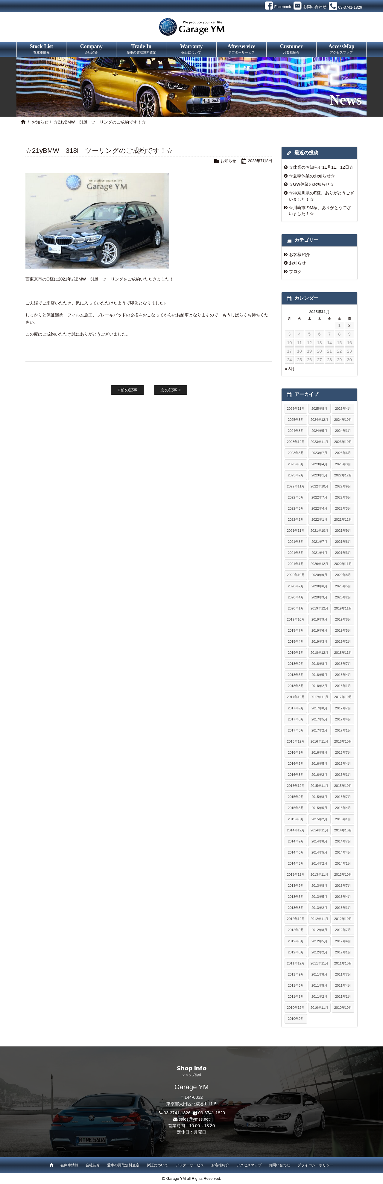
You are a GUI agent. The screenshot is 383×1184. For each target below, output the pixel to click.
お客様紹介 (299, 254)
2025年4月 (343, 408)
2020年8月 (343, 575)
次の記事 (170, 390)
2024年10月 (343, 419)
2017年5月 (319, 719)
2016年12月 (296, 741)
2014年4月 (343, 852)
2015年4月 (343, 808)
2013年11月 (319, 874)
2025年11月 (296, 408)
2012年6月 (296, 941)
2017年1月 (343, 730)
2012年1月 (343, 952)
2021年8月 (296, 541)
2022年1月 (319, 519)
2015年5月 (319, 808)
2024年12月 (319, 419)
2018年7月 (343, 663)
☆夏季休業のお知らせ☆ (312, 175)
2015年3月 (296, 819)
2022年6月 (343, 497)
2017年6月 (296, 719)
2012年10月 (343, 919)
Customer (291, 49)
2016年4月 (343, 763)
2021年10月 (319, 530)
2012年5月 (319, 941)
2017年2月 (319, 730)
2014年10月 (343, 830)
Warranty (191, 49)
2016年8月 (319, 752)
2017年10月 (343, 697)
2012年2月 (319, 952)
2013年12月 (296, 874)
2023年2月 (296, 475)
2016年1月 (343, 774)
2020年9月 (319, 575)
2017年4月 (343, 719)
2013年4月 (343, 896)
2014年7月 (343, 841)
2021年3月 (343, 552)
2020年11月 (343, 564)
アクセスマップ (249, 1165)
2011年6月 (296, 985)
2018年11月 (343, 652)
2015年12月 (296, 785)
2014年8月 (319, 841)
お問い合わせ (279, 1165)
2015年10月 (343, 785)
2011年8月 (319, 974)
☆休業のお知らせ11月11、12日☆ (321, 167)
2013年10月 (343, 874)
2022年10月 (319, 486)
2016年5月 (319, 763)
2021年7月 (319, 541)
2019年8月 (343, 619)
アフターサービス (189, 1165)
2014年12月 (296, 830)
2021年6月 (343, 541)
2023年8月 (296, 453)
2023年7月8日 (260, 161)
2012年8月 (319, 930)
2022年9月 (343, 486)
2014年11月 (319, 830)
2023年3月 (343, 464)
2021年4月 (319, 552)
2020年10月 (296, 575)
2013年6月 (296, 896)
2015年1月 (343, 819)
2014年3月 (296, 863)
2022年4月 (319, 508)
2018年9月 (296, 663)
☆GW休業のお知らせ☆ (311, 184)
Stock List (41, 49)
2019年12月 (319, 608)
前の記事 (127, 390)
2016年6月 (296, 763)
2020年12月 (319, 564)
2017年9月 (296, 708)
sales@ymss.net (194, 1119)
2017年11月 (319, 697)
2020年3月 (319, 597)
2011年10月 (343, 963)
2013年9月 (296, 885)
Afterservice (241, 49)
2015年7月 (343, 797)
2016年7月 (343, 752)
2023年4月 (319, 464)
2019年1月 (296, 652)
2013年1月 (343, 907)
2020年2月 (343, 597)
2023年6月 (343, 453)
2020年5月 (343, 586)
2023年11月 (319, 442)
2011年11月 (319, 963)
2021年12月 (343, 519)
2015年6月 (296, 808)
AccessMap (341, 49)
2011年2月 (319, 996)
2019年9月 (319, 619)
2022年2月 (296, 519)
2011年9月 (296, 974)
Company (91, 49)
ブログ (295, 271)
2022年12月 (343, 475)
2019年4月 (296, 641)
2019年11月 (343, 608)
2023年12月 (296, 442)
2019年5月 (343, 630)
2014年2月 (319, 863)
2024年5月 (319, 430)
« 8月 (290, 368)
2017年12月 (296, 697)
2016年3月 (296, 774)
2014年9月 (296, 841)
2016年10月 (343, 741)
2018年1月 (343, 686)
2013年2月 (319, 907)
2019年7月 (296, 630)
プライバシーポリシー (315, 1165)
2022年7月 (319, 497)
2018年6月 (296, 674)
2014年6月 (296, 852)
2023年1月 (319, 475)
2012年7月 (343, 930)
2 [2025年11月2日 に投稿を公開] (349, 325)
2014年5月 (319, 852)
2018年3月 (296, 686)
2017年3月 (296, 730)
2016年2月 (319, 774)
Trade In (141, 49)
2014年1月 (343, 863)
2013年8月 (319, 885)
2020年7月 (296, 586)
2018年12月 (319, 652)
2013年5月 (319, 896)
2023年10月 (343, 442)
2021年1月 (296, 564)
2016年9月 (296, 752)
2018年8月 (319, 663)
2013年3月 (296, 907)
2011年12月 (296, 963)
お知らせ (40, 122)
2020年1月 (296, 608)
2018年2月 (319, 686)
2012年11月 (319, 919)
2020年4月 (296, 597)
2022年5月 (296, 508)
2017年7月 (343, 708)
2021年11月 (296, 530)
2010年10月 (343, 1007)
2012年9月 (296, 930)
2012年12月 (296, 919)
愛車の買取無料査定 (123, 1165)
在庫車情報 (69, 1165)
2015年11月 (319, 785)
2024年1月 (343, 430)
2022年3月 (343, 508)
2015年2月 (319, 819)
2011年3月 (296, 996)
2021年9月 (343, 530)
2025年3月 (296, 419)
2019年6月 (319, 630)
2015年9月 (296, 797)
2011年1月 (343, 996)
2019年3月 (319, 641)
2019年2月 (343, 641)
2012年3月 (296, 952)
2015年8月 (319, 797)
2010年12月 (296, 1007)
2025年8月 (319, 408)
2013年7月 (343, 885)
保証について (157, 1165)
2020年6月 (319, 586)
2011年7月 (343, 974)
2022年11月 (296, 486)
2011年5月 (319, 985)
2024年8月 (296, 430)
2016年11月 (319, 741)
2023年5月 (296, 464)
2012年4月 (343, 941)
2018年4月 (343, 674)
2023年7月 (319, 453)
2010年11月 (319, 1007)
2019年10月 (296, 619)
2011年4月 (343, 985)
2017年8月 (319, 708)
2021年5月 (296, 552)
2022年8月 (296, 497)
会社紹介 (93, 1165)
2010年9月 (296, 1018)
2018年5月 (319, 674)
